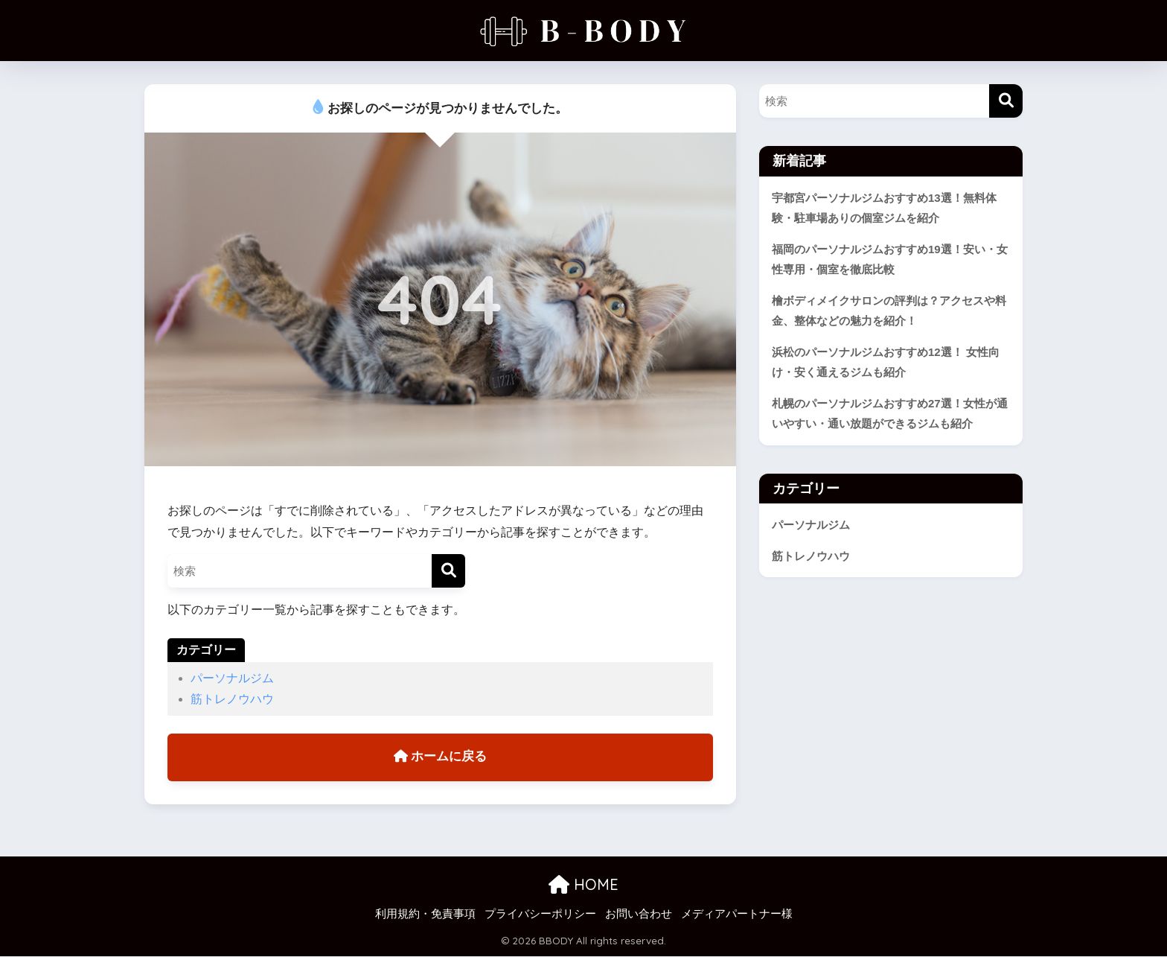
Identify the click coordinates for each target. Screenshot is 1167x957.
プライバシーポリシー (540, 915)
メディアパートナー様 (737, 915)
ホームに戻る (440, 758)
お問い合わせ (638, 915)
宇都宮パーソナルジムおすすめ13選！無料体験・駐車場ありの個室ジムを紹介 (884, 208)
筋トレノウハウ (232, 699)
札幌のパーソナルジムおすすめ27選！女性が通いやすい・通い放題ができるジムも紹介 (890, 415)
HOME (583, 885)
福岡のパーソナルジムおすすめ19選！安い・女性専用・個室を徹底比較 (890, 259)
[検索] (448, 571)
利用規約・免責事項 (425, 915)
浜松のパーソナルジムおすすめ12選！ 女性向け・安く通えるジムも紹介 (886, 363)
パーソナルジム (232, 678)
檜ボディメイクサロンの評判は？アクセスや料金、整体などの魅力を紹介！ (889, 311)
